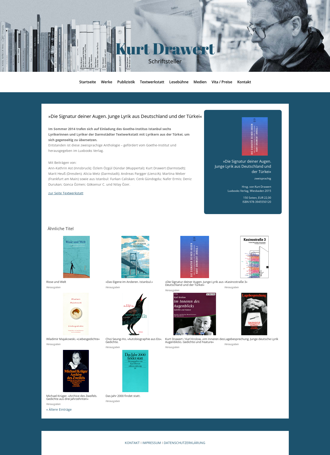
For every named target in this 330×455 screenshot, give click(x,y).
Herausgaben (53, 287)
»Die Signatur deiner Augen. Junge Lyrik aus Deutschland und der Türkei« (194, 283)
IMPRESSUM (151, 443)
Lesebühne (178, 82)
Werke (106, 82)
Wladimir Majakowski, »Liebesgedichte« (73, 339)
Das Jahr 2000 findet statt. (123, 396)
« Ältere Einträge (59, 409)
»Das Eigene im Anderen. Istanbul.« (129, 282)
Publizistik (126, 82)
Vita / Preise (222, 82)
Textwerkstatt (152, 82)
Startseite (87, 82)
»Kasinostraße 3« (235, 282)
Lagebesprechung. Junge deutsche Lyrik (251, 339)
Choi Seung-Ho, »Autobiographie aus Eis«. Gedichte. (134, 340)
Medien (200, 82)
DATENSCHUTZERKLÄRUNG (184, 443)
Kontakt (244, 82)
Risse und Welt (56, 282)
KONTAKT (132, 443)
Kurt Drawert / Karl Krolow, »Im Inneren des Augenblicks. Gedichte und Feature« (194, 340)
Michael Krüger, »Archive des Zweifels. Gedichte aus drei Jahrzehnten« (71, 397)
